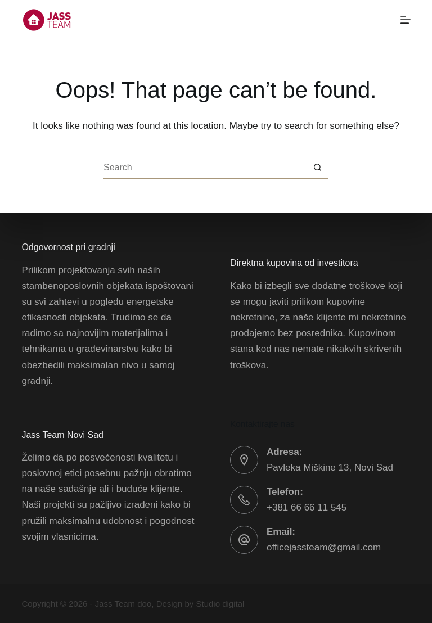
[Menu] (405, 20)
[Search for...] (205, 167)
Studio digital (220, 603)
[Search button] (317, 167)
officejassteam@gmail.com (324, 547)
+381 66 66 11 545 (306, 507)
